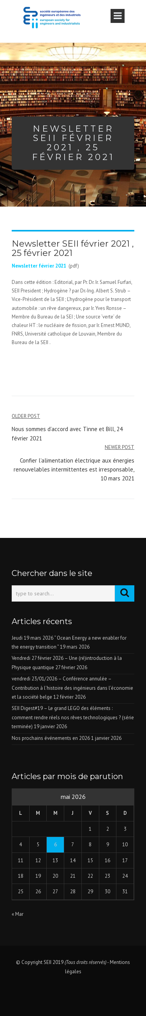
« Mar (17, 914)
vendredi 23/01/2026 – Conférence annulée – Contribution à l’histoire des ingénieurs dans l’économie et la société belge (72, 687)
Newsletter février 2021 (39, 266)
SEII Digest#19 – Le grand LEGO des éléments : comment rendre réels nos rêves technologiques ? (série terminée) (73, 717)
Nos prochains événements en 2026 (51, 738)
